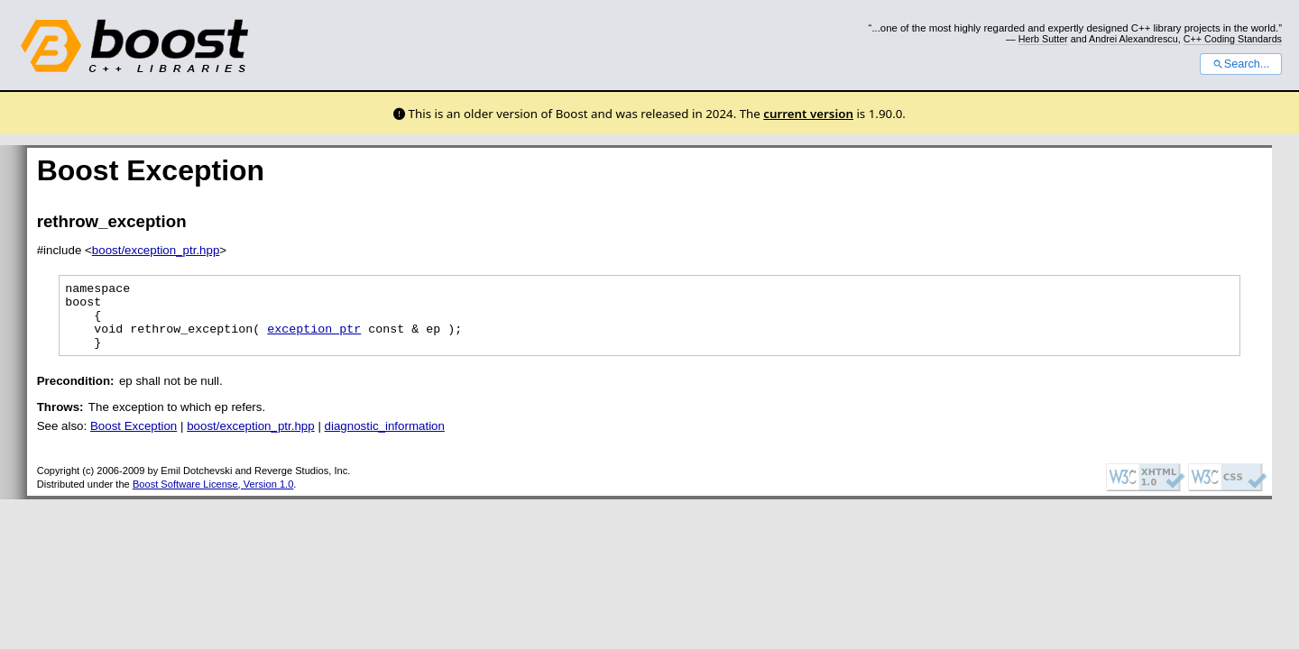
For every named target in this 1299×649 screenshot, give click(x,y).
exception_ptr (314, 339)
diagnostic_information (385, 439)
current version (808, 113)
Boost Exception (133, 439)
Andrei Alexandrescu (1133, 38)
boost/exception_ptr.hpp (156, 250)
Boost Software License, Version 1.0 (213, 497)
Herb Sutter (1043, 38)
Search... (1240, 64)
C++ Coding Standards (1233, 38)
